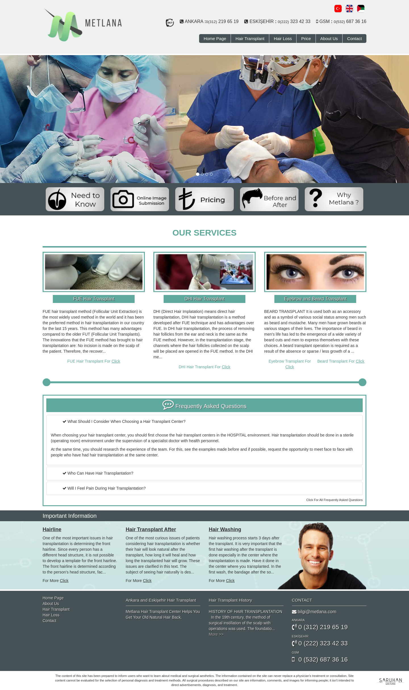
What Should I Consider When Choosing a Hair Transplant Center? (123, 421)
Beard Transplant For (340, 361)
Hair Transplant (249, 38)
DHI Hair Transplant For (204, 367)
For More (55, 580)
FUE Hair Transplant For (93, 361)
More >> (216, 634)
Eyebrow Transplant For (290, 364)
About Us (329, 38)
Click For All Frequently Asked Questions (334, 500)
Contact (354, 38)
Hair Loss (283, 38)
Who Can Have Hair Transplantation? (97, 473)
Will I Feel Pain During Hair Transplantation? (104, 488)
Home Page (215, 38)
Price (306, 38)
